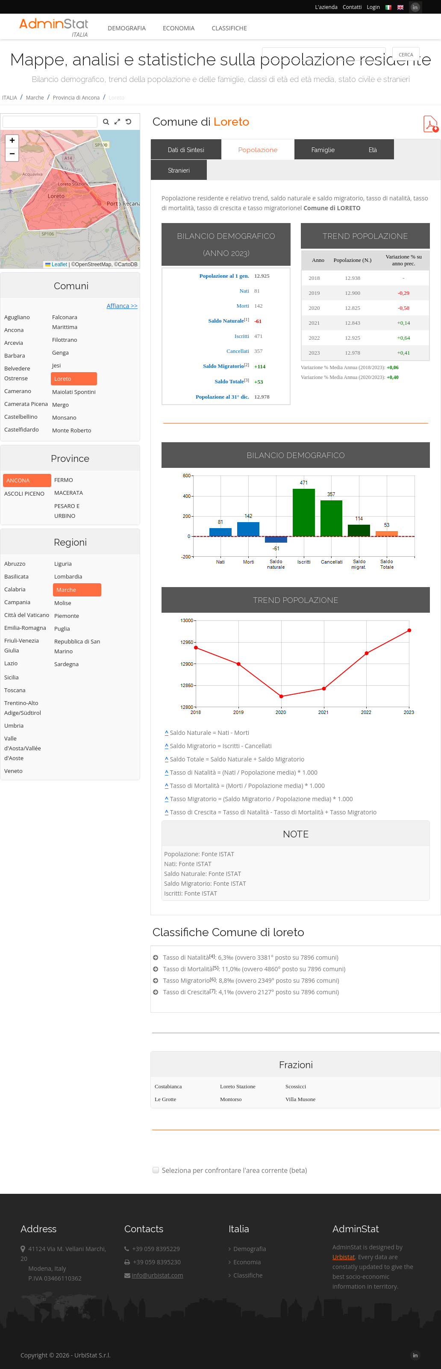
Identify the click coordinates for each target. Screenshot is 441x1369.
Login (373, 7)
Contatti (352, 7)
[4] (212, 956)
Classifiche (229, 28)
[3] (246, 380)
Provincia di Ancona (76, 97)
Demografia (127, 28)
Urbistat (343, 1257)
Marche (35, 97)
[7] (212, 990)
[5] (216, 967)
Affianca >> (122, 306)
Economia (178, 28)
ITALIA (9, 97)
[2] (246, 364)
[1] (246, 319)
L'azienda (326, 7)
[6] (213, 979)
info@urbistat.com (153, 1275)
